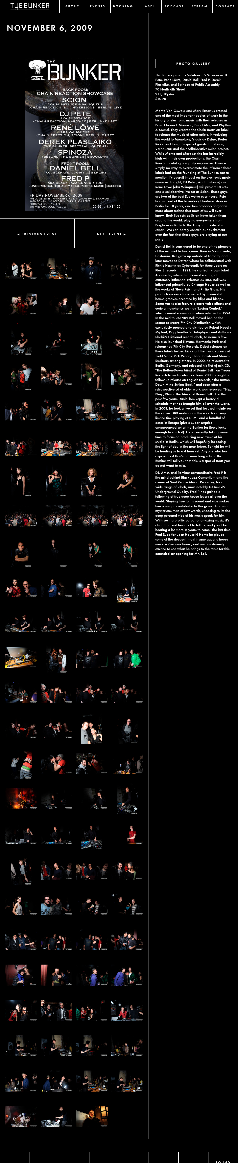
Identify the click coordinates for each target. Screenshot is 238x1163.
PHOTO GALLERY (193, 63)
